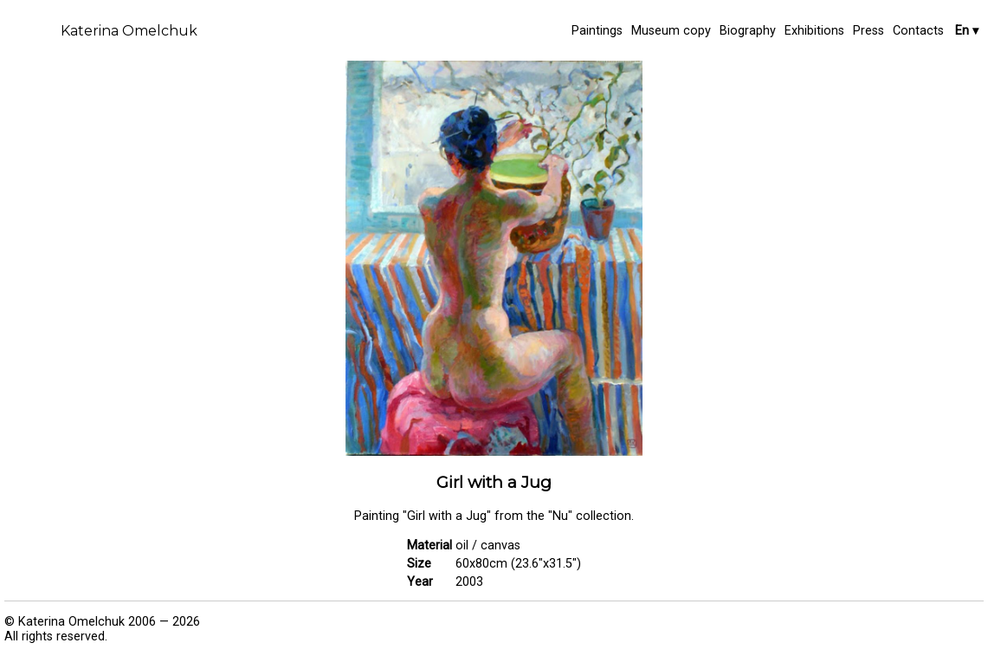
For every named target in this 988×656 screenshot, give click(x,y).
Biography (748, 30)
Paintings (597, 30)
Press (868, 30)
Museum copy (671, 30)
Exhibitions (814, 30)
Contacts (918, 30)
